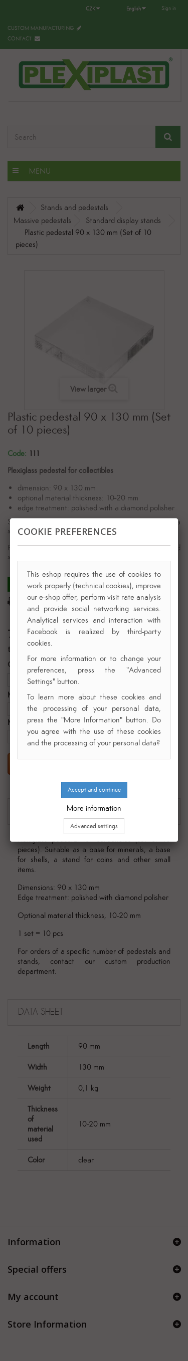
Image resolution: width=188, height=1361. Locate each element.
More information (94, 808)
